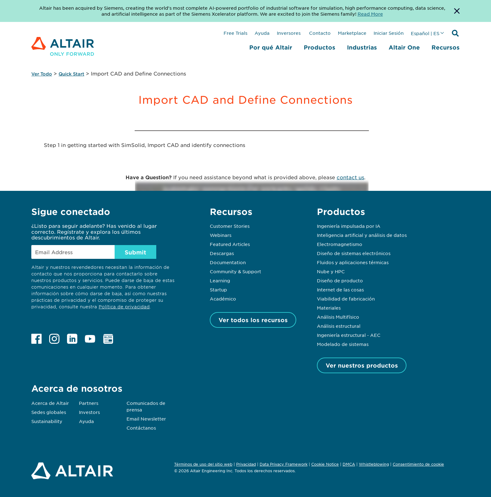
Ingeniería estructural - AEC (348, 335)
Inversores (289, 33)
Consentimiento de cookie (418, 464)
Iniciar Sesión (389, 33)
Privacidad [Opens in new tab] (246, 464)
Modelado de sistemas (343, 344)
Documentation (228, 262)
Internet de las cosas (340, 289)
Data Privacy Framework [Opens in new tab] (284, 464)
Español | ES (425, 33)
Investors (89, 412)
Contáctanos (141, 428)
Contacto (319, 33)
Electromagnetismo (339, 244)
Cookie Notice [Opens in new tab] (325, 464)
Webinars (220, 235)
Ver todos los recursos (253, 320)
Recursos (446, 47)
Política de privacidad (124, 306)
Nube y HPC (331, 271)
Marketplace (352, 33)
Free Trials (235, 33)
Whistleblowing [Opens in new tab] (374, 464)
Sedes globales (48, 412)
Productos (319, 47)
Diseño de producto (340, 280)
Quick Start (71, 73)
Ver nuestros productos (362, 365)
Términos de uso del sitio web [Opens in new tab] (203, 464)
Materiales (329, 308)
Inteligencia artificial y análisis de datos (362, 235)
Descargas (222, 253)
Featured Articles (230, 244)
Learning (220, 280)
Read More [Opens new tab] (370, 14)
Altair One (404, 47)
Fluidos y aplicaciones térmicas (353, 262)
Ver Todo (41, 73)
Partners (88, 403)
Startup (218, 289)
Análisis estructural (338, 326)
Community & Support (235, 271)
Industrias (362, 47)
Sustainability (46, 421)
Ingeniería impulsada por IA (348, 226)
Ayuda (262, 33)
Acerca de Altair (50, 403)
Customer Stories (230, 226)
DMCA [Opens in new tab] (349, 464)
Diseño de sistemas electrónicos (353, 253)
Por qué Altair (270, 47)
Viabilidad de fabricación (346, 298)
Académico (223, 298)
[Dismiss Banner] (457, 11)
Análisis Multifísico (338, 317)
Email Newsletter (146, 418)
